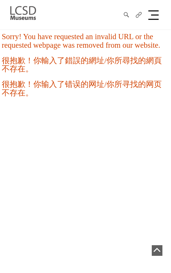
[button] (154, 15)
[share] (139, 15)
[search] (126, 15)
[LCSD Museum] (23, 12)
